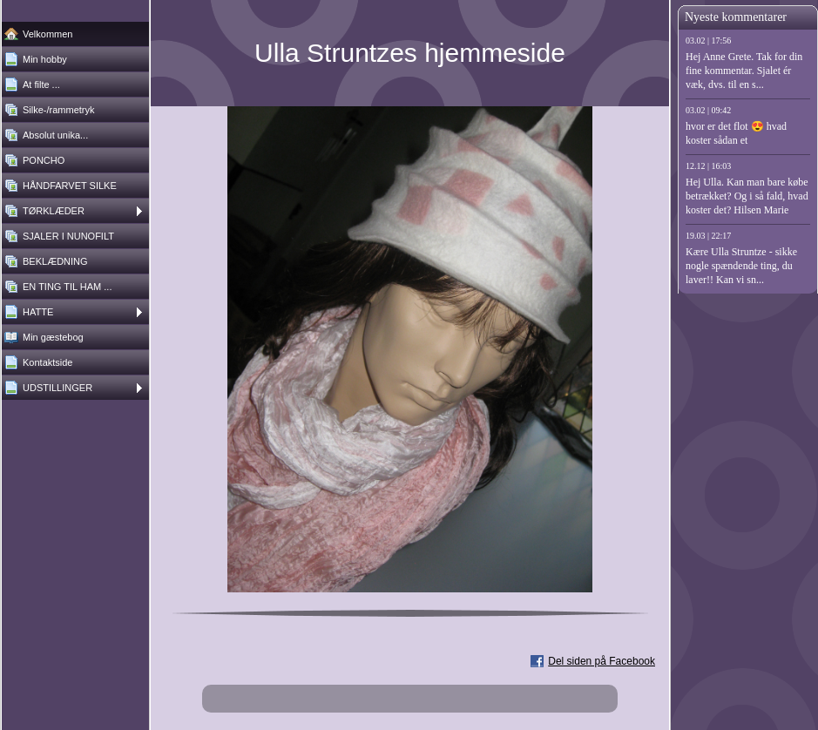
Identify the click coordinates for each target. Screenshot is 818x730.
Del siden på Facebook (601, 661)
